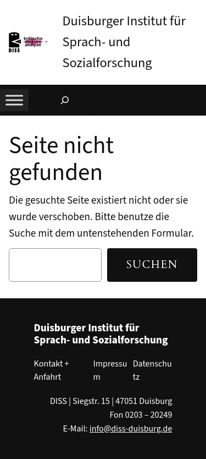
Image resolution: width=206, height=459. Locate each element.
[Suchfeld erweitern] (65, 100)
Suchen (152, 265)
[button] (197, 10)
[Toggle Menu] (14, 100)
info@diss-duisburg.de (131, 429)
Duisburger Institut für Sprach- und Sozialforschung (124, 42)
